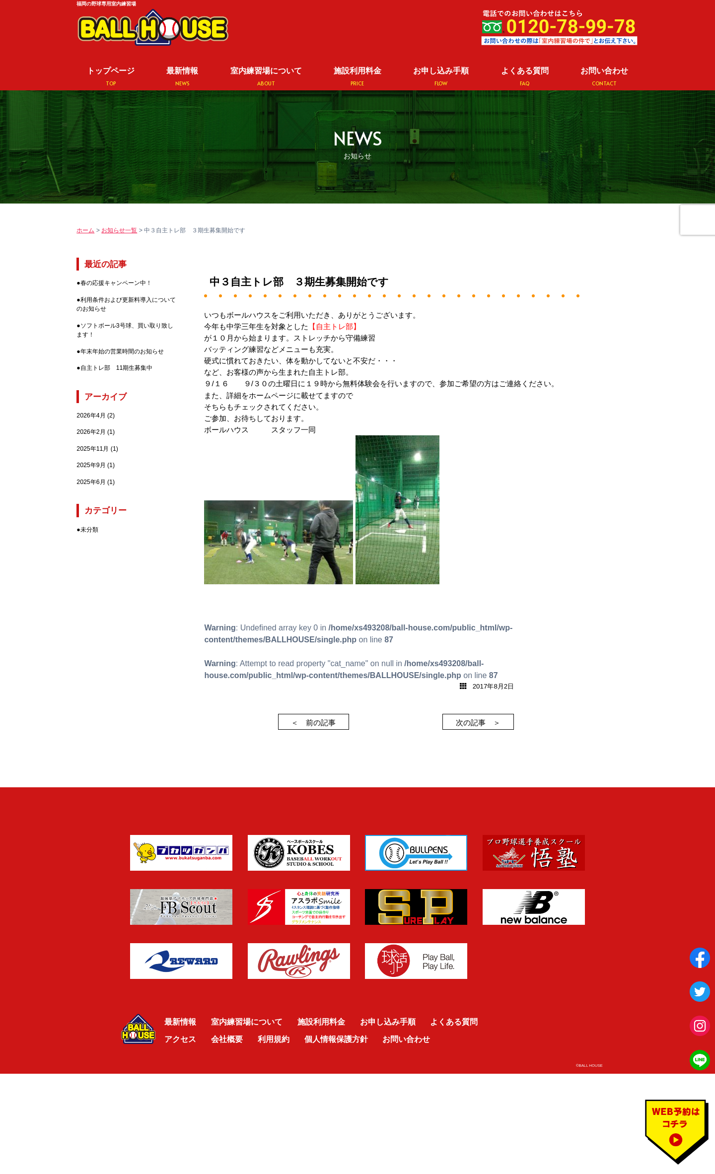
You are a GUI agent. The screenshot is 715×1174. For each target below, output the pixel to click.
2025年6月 (90, 482)
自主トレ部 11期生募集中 (116, 367)
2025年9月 (90, 465)
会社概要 (227, 1039)
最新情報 (182, 76)
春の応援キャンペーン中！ (116, 282)
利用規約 (273, 1039)
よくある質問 (525, 76)
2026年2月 (90, 431)
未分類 (89, 529)
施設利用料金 (357, 76)
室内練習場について (266, 76)
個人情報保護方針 (336, 1039)
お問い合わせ (604, 76)
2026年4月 (90, 415)
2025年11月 (92, 448)
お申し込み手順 (441, 76)
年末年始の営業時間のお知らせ (122, 351)
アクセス (180, 1039)
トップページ (111, 76)
